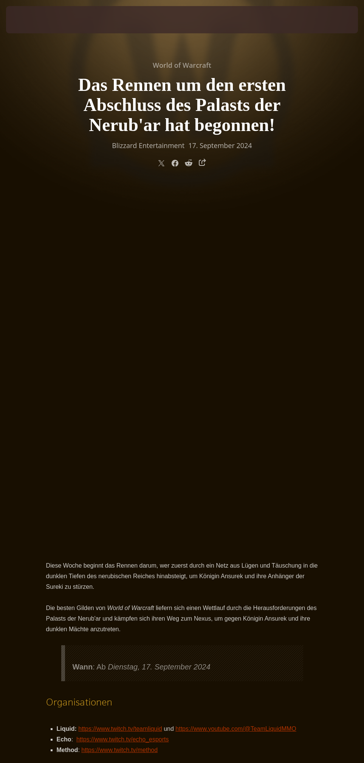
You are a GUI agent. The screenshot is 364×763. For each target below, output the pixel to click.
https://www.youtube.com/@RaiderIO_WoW (197, 467)
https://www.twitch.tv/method (119, 393)
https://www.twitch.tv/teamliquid (120, 372)
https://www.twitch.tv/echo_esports (122, 382)
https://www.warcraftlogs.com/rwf (143, 478)
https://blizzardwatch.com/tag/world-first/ (155, 446)
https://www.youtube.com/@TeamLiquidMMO (235, 372)
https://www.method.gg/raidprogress (129, 457)
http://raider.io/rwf (108, 467)
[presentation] (28, 19)
